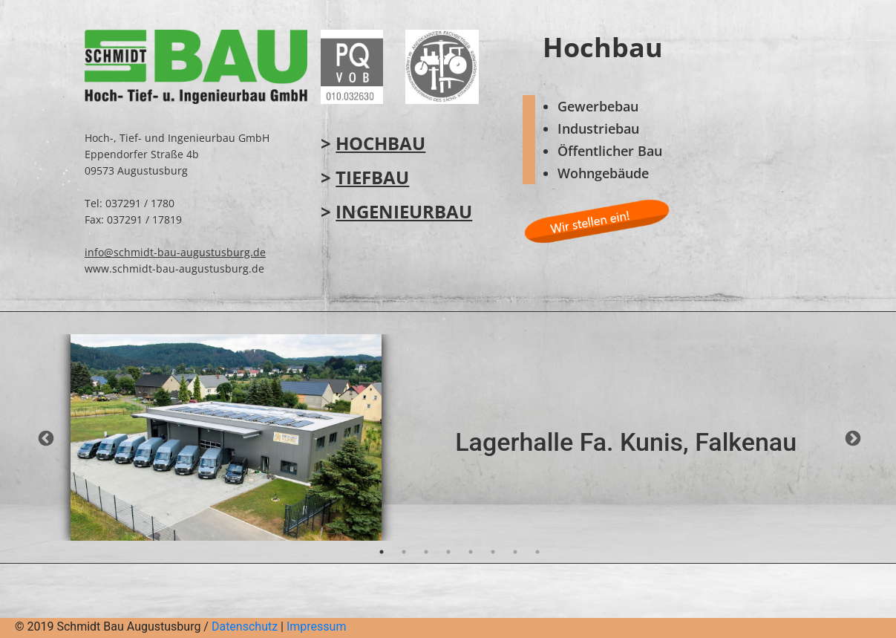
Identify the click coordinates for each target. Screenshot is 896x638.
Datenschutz (245, 626)
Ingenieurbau (404, 211)
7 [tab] (515, 551)
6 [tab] (492, 551)
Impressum (317, 626)
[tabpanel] (448, 437)
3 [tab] (426, 551)
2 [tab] (403, 551)
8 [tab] (537, 551)
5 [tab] (470, 551)
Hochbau (380, 143)
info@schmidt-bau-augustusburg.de (175, 252)
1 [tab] (381, 551)
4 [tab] (448, 551)
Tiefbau (372, 177)
